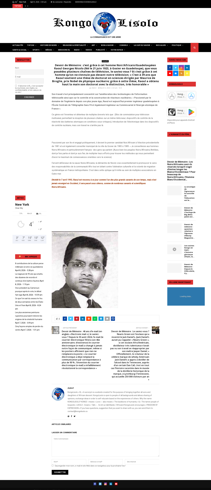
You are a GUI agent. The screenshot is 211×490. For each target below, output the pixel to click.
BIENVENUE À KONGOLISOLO (85, 2)
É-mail (17, 77)
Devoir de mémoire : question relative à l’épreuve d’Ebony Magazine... (189, 231)
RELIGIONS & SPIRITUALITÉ (74, 45)
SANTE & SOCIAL (19, 50)
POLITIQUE (176, 45)
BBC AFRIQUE (31, 256)
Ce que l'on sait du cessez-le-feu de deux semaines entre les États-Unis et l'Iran (29, 301)
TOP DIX (30, 45)
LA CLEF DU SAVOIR (142, 45)
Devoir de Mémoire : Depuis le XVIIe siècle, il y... (189, 268)
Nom (17, 68)
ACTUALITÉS (17, 45)
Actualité (105, 61)
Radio (77, 50)
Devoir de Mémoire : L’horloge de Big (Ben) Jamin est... (189, 212)
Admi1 (94, 88)
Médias (48, 50)
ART (93, 45)
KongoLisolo (184, 110)
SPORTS (36, 50)
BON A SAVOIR (107, 45)
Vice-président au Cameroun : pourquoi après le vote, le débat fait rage (28, 291)
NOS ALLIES (161, 45)
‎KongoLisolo (184, 94)
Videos (89, 50)
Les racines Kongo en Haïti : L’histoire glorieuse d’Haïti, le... (189, 251)
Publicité (100, 50)
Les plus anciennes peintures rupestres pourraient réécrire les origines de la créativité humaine (28, 315)
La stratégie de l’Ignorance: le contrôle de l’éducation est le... (189, 193)
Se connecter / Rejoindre (61, 2)
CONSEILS (123, 45)
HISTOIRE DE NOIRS (48, 45)
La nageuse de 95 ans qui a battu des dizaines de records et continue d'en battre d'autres (29, 277)
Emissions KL (64, 50)
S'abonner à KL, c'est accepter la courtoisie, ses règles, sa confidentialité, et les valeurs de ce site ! (29, 89)
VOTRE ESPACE (117, 50)
